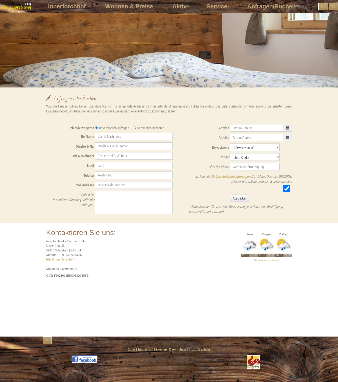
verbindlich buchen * (148, 128)
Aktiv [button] (181, 6)
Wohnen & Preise (130, 6)
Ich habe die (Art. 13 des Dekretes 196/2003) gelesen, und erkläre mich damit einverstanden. (243, 179)
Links (132, 349)
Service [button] (219, 6)
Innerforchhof (68, 6)
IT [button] (333, 6)
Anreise (224, 128)
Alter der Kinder (219, 167)
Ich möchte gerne (82, 128)
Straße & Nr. (85, 146)
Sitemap (161, 349)
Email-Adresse (84, 185)
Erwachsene (221, 147)
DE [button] (323, 6)
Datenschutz (177, 349)
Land (91, 166)
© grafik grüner (199, 349)
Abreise (224, 138)
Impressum (145, 349)
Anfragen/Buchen (273, 6)
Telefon (89, 175)
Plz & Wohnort (84, 156)
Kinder (225, 157)
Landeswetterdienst (267, 260)
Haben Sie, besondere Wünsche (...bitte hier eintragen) (74, 200)
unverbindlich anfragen (112, 128)
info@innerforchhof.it (61, 259)
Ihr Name (88, 136)
